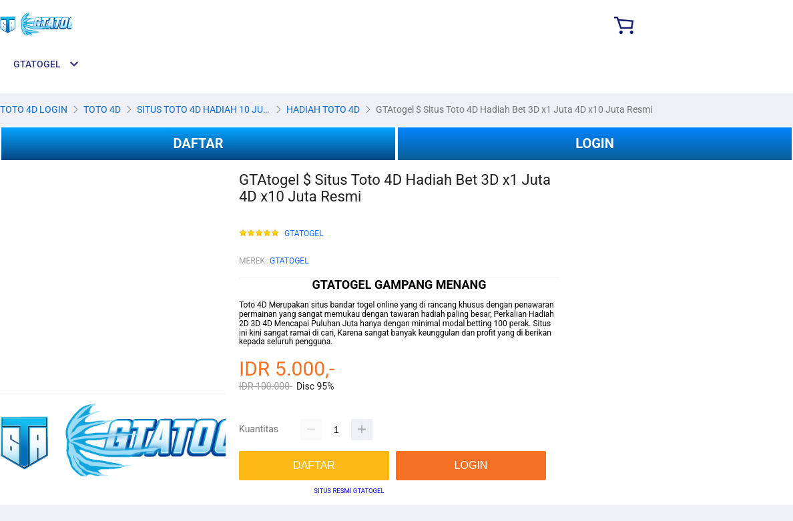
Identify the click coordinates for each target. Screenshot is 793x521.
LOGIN (594, 143)
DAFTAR (198, 143)
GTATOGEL (304, 233)
